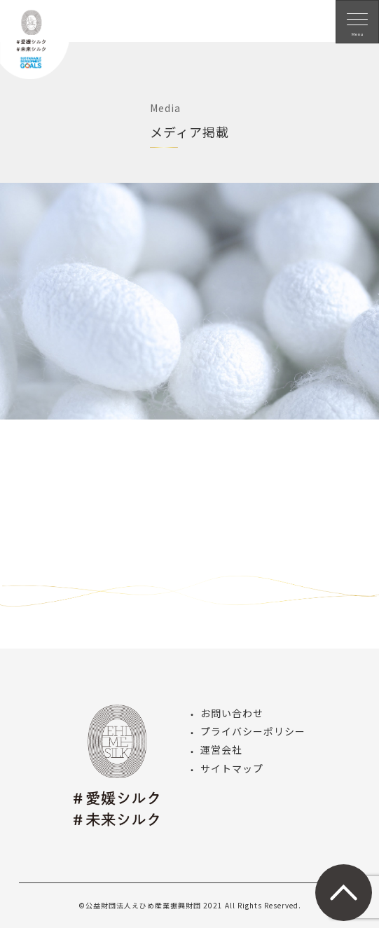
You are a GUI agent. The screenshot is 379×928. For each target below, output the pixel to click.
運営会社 (221, 749)
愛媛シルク (35, 49)
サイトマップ (231, 768)
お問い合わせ (231, 713)
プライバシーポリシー (252, 731)
